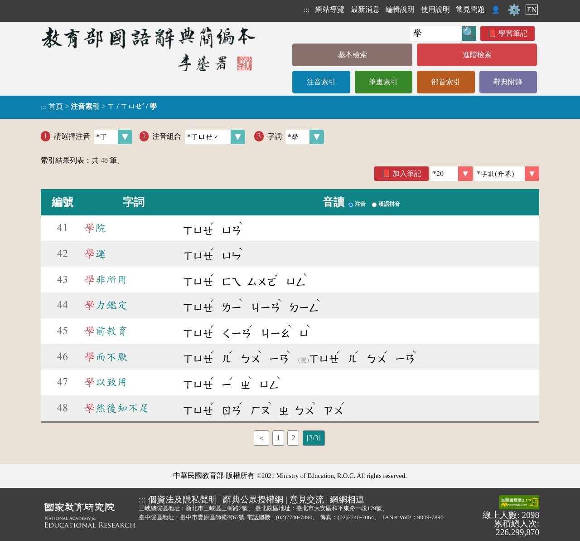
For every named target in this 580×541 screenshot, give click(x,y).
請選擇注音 (93, 137)
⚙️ (514, 10)
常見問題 (470, 9)
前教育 (106, 331)
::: (306, 10)
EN (531, 10)
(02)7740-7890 (294, 517)
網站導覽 (329, 9)
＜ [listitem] (261, 438)
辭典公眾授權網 (253, 499)
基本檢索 (352, 54)
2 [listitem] (293, 438)
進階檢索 (477, 54)
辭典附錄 (507, 82)
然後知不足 (117, 408)
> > (99, 106)
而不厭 (106, 356)
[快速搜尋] (436, 33)
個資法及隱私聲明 (182, 499)
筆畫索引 (383, 82)
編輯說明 (400, 9)
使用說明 (435, 9)
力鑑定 (106, 305)
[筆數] (451, 173)
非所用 (106, 279)
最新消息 (365, 9)
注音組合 (198, 137)
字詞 (295, 137)
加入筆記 (406, 173)
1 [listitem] (278, 438)
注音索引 (321, 82)
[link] (506, 173)
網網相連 (347, 499)
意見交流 (307, 499)
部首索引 (445, 82)
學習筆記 (512, 33)
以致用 (106, 382)
